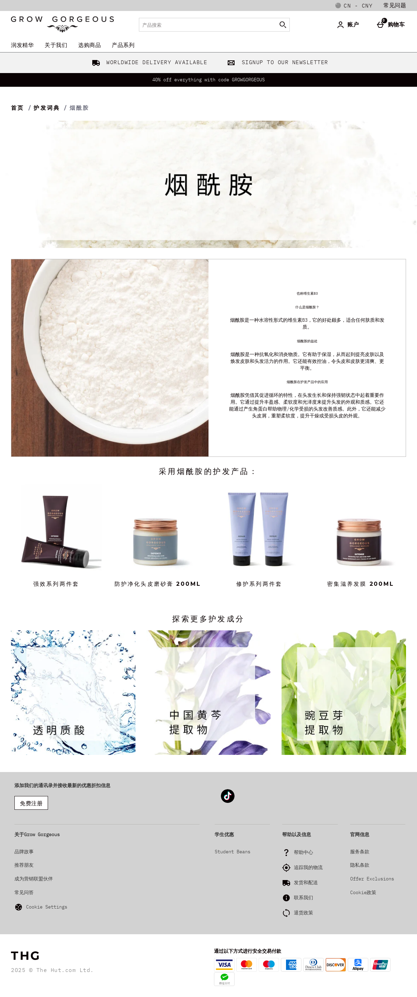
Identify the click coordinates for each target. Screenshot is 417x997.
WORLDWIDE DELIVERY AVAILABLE (148, 62)
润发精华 (22, 44)
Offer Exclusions (372, 879)
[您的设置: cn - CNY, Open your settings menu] (354, 5)
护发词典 (47, 108)
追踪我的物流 (308, 867)
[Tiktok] (228, 802)
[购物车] (392, 24)
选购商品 (89, 44)
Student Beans (232, 851)
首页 (17, 108)
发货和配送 (306, 882)
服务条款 (359, 851)
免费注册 (31, 803)
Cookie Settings (40, 907)
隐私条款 (359, 865)
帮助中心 (303, 852)
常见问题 (394, 5)
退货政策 (303, 913)
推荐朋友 (24, 865)
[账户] (349, 24)
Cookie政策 (363, 892)
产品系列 (123, 44)
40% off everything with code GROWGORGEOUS (208, 79)
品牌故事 (24, 851)
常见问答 (24, 892)
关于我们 (56, 44)
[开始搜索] (283, 25)
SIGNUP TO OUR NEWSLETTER (276, 62)
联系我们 (303, 897)
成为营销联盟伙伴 (33, 879)
